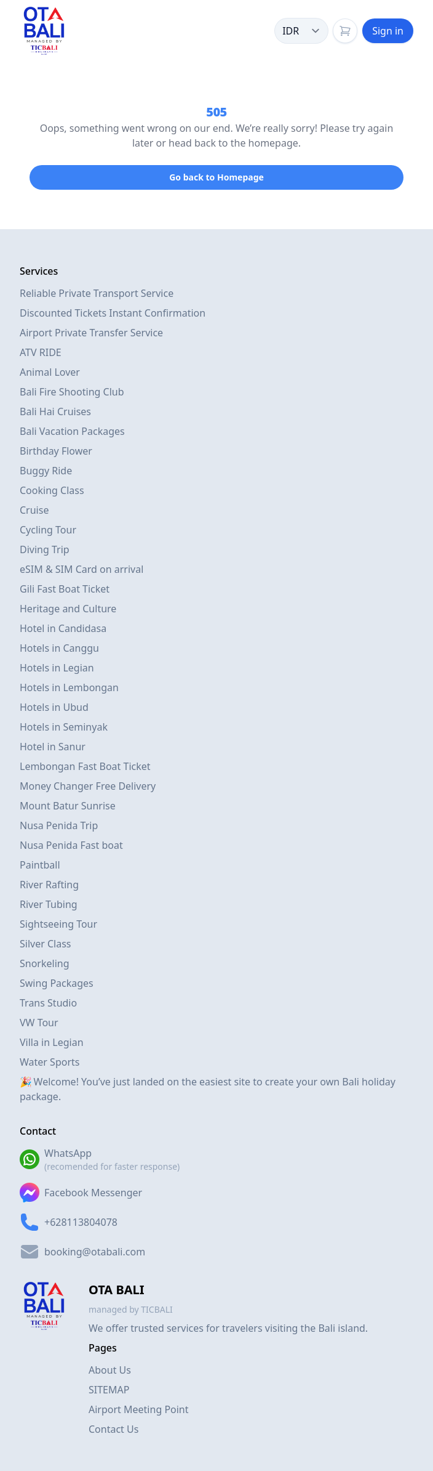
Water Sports (49, 1062)
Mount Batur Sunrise (68, 805)
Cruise (34, 510)
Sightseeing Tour (58, 924)
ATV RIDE (41, 352)
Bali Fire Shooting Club (72, 392)
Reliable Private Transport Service (96, 293)
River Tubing (48, 904)
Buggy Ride (46, 470)
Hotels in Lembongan (69, 687)
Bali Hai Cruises (55, 411)
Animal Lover (50, 372)
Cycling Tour (48, 530)
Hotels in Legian (57, 668)
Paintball (40, 865)
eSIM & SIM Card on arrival (81, 569)
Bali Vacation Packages (72, 431)
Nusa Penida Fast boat (71, 845)
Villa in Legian (52, 1042)
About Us (110, 1370)
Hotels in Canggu (59, 648)
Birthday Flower (56, 451)
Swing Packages (56, 983)
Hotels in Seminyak (64, 727)
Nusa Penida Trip (59, 825)
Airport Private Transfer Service (91, 332)
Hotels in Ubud (54, 707)
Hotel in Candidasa (63, 628)
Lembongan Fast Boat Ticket (85, 766)
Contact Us (113, 1429)
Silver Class (45, 943)
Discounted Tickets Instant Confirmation (112, 313)
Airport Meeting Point (139, 1409)
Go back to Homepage (216, 177)
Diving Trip (45, 549)
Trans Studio (48, 1003)
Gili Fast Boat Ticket (64, 589)
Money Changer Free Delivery (88, 786)
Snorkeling (45, 963)
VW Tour (39, 1022)
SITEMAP (109, 1389)
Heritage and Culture (68, 608)
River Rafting (49, 884)
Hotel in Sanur (52, 746)
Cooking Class (52, 490)
